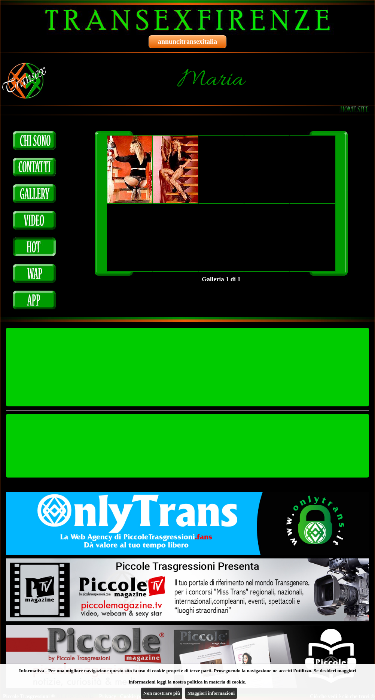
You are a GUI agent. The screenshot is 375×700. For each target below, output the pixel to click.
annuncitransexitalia (187, 41)
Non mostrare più (161, 693)
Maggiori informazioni (211, 693)
